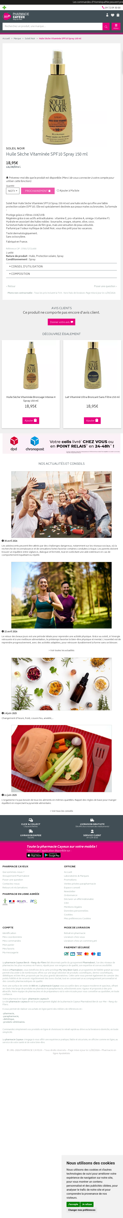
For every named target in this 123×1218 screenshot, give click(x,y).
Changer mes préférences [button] (81, 1210)
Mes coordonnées (12, 937)
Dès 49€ (92, 822)
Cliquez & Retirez (31, 822)
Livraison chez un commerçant (80, 941)
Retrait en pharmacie (74, 933)
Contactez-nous (11, 884)
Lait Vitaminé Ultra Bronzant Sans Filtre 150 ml (92, 397)
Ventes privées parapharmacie (80, 884)
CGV (66, 903)
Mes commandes (12, 941)
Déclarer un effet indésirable (79, 899)
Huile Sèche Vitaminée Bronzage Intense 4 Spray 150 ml (30, 399)
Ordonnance (70, 896)
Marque (17, 39)
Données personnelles (76, 911)
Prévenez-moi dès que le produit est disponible (33, 178)
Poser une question (13, 880)
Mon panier (8, 945)
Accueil (6, 39)
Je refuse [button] (87, 1204)
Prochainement (38, 191)
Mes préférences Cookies (77, 919)
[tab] (61, 266)
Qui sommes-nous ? (13, 872)
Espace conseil (72, 888)
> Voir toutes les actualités (61, 650)
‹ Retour (10, 286)
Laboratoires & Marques (76, 876)
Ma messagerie (10, 953)
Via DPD (31, 833)
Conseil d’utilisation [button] (26, 267)
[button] (12, 191)
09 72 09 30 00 (92, 833)
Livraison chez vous (74, 937)
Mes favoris (8, 949)
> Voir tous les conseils (61, 811)
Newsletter (69, 892)
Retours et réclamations (15, 888)
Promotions (70, 880)
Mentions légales (73, 907)
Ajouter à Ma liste (68, 191)
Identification (9, 933)
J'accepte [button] (73, 1204)
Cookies (68, 915)
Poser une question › (105, 286)
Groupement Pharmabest (16, 876)
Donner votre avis (61, 322)
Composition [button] (19, 274)
